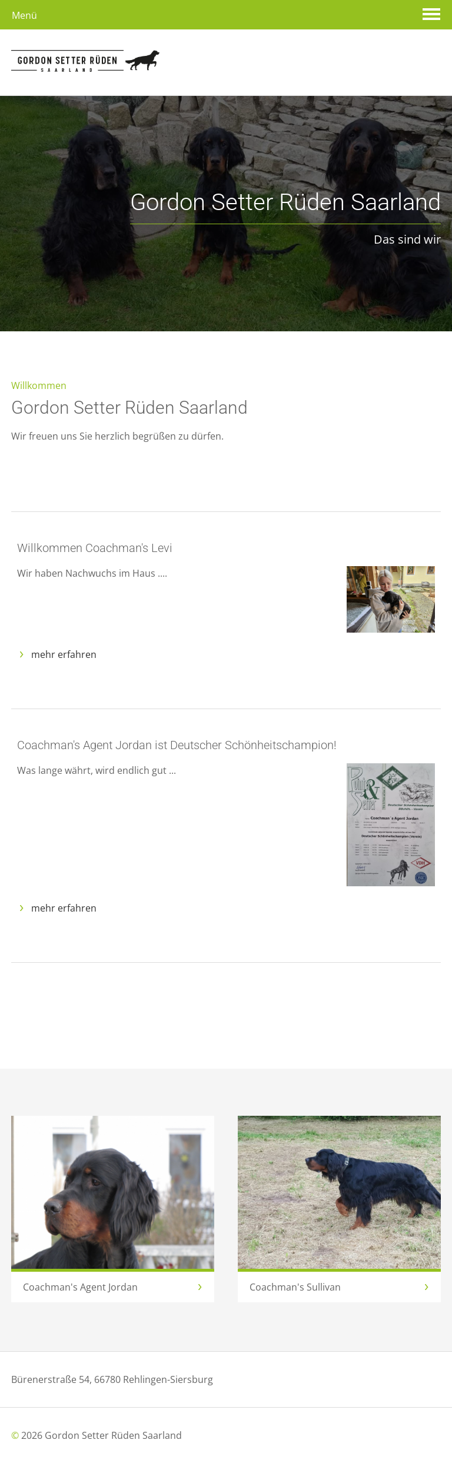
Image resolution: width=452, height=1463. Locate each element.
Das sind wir (285, 218)
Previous (394, 295)
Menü (24, 15)
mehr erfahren (64, 654)
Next (429, 295)
